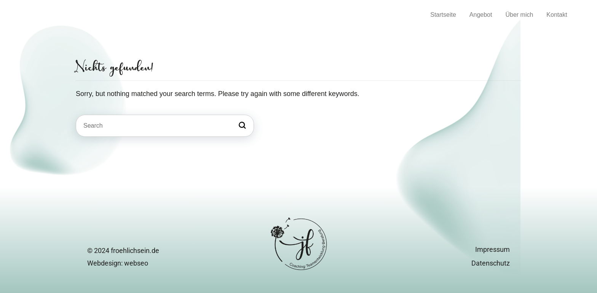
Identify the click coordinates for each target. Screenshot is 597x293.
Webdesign (104, 263)
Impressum (492, 249)
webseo (136, 263)
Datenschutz (490, 263)
